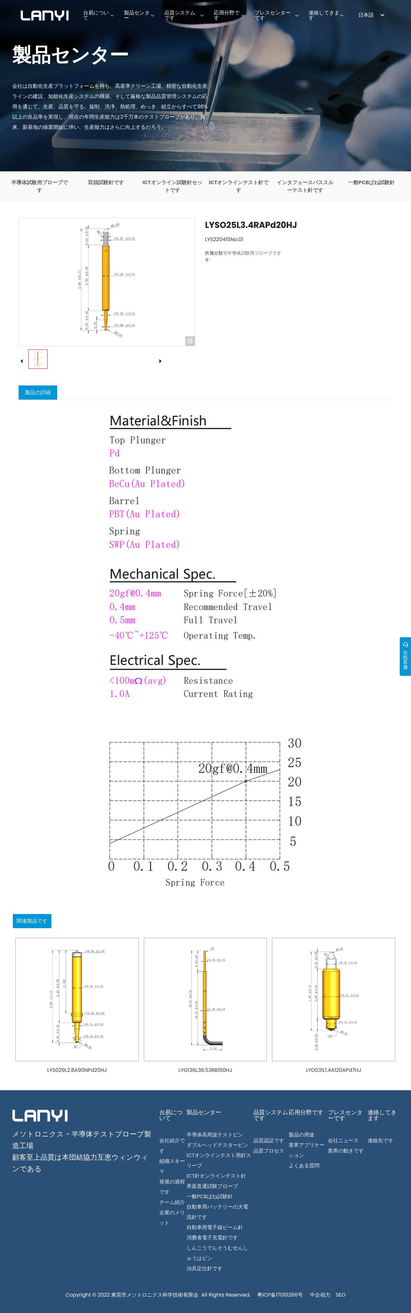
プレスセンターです (345, 1115)
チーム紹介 (172, 1202)
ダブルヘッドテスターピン (217, 1145)
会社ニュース (343, 1140)
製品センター (70, 54)
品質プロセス (268, 1151)
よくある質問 (304, 1165)
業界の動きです (346, 1151)
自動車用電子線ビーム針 (215, 1227)
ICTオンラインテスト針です (238, 186)
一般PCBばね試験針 (371, 182)
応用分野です (306, 1112)
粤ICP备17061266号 (280, 1295)
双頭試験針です (106, 182)
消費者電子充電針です (212, 1237)
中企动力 (320, 1295)
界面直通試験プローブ (212, 1186)
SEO (340, 1295)
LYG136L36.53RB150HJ (205, 1070)
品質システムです (270, 1115)
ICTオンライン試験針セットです (172, 186)
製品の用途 (301, 1134)
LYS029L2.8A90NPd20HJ (77, 1070)
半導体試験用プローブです (39, 186)
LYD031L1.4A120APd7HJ (333, 1070)
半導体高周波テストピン (215, 1134)
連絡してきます (382, 1115)
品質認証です (268, 1140)
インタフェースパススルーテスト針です (305, 186)
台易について (170, 1115)
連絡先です (380, 1140)
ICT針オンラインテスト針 (216, 1176)
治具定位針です (205, 1268)
